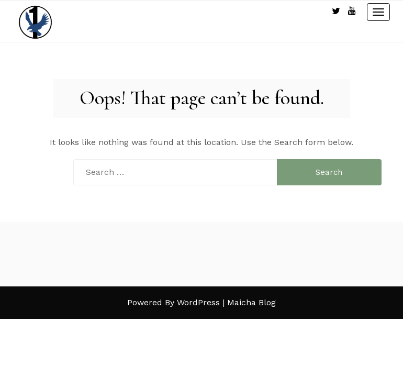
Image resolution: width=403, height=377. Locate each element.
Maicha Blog (251, 302)
